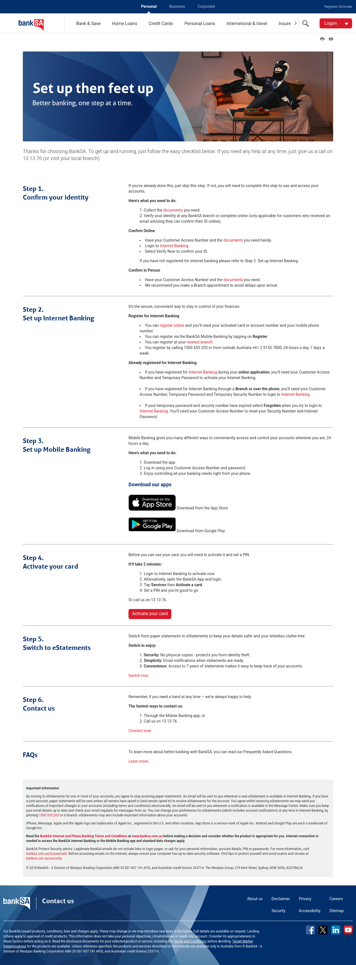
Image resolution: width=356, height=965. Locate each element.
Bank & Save (88, 23)
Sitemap (337, 910)
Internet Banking (174, 245)
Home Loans (124, 23)
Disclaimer (280, 898)
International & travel (246, 23)
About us (255, 898)
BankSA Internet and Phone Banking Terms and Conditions (83, 836)
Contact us (58, 900)
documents (173, 209)
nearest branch (199, 341)
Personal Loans (199, 23)
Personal (149, 6)
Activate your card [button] (150, 613)
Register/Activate (338, 6)
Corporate (206, 6)
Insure (285, 23)
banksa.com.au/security (43, 858)
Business (177, 6)
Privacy (305, 898)
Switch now (138, 675)
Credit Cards (161, 23)
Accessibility (309, 910)
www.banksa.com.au (147, 836)
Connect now (139, 730)
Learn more (138, 760)
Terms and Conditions (190, 941)
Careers (336, 898)
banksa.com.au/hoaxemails (46, 853)
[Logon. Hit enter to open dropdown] (336, 23)
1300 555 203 (49, 815)
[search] (306, 23)
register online (172, 325)
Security (278, 910)
